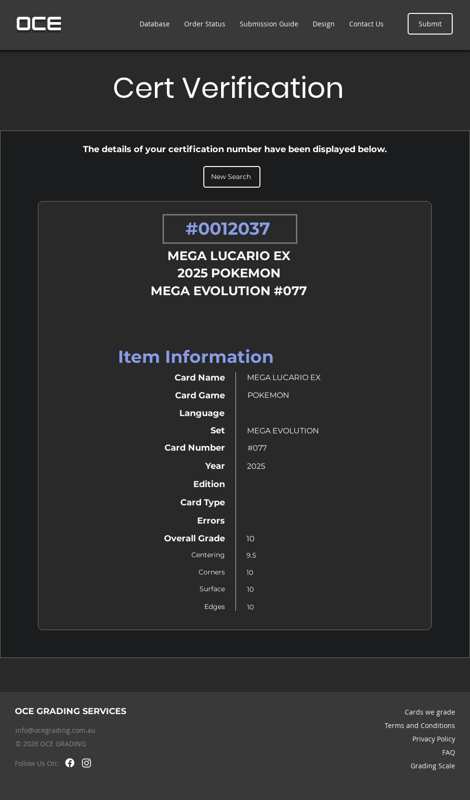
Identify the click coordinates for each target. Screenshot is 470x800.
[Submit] (430, 24)
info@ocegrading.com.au (55, 730)
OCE (39, 23)
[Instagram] (87, 763)
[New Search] (231, 177)
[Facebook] (70, 763)
